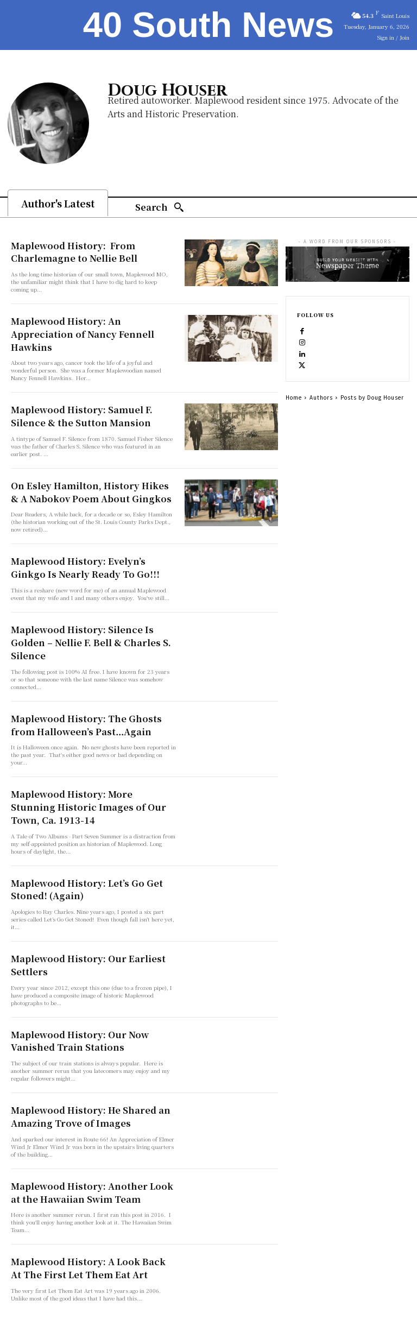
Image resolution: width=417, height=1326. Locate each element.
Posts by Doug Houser (372, 397)
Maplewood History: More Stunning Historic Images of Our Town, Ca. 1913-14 (89, 769)
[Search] (159, 208)
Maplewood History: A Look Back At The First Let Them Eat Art (92, 1218)
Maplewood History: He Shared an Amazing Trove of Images (80, 1070)
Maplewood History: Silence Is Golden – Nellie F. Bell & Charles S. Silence (92, 615)
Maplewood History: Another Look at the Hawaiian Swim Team (86, 1144)
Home (294, 397)
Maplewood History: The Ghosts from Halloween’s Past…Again (88, 689)
